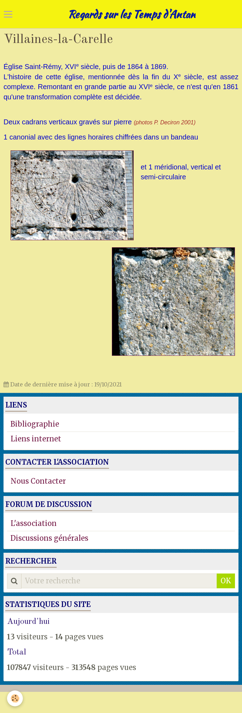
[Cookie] (15, 698)
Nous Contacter (38, 481)
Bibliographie (35, 424)
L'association (34, 523)
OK (226, 580)
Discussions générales (49, 538)
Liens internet (36, 438)
